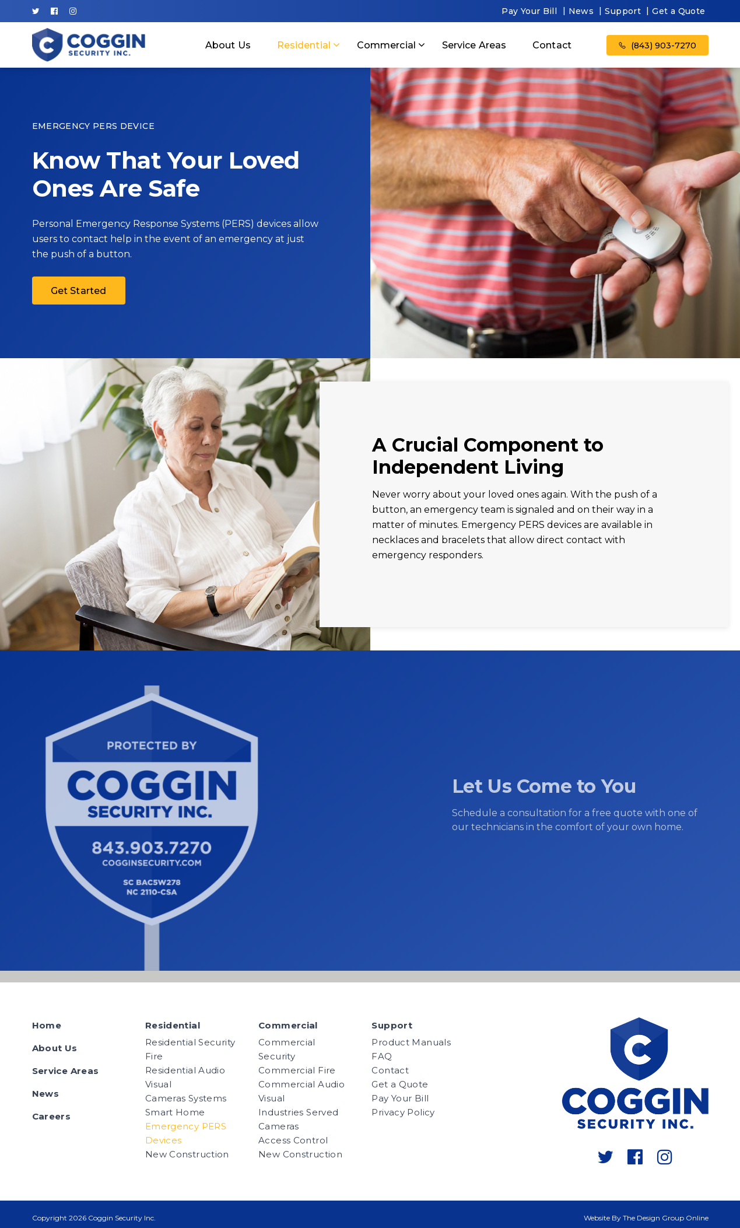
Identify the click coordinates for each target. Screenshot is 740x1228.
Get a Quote (678, 11)
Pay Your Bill (529, 11)
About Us (228, 45)
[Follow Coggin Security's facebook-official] (54, 11)
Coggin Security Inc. (122, 1217)
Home (47, 1025)
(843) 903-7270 (657, 45)
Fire (154, 1056)
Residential (304, 45)
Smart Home (175, 1112)
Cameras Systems (186, 1098)
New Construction (187, 1154)
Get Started (78, 290)
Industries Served (298, 1112)
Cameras (278, 1126)
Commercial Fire (297, 1070)
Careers (51, 1116)
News (581, 11)
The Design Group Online (666, 1217)
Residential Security (190, 1042)
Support (623, 11)
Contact (551, 45)
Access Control (293, 1140)
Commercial (386, 45)
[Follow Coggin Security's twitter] (36, 11)
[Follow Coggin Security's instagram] (72, 11)
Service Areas (474, 45)
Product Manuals (411, 1042)
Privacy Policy (402, 1112)
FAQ (381, 1056)
